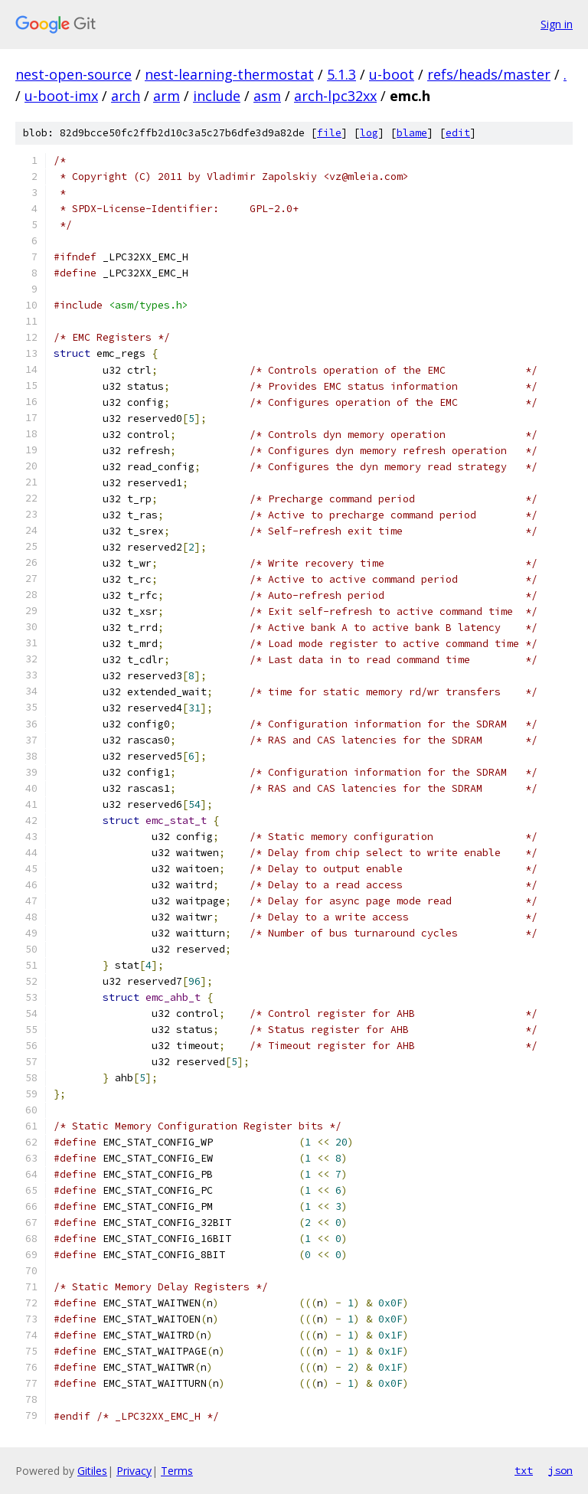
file (329, 132)
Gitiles (92, 1470)
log (369, 132)
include (216, 96)
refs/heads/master (488, 74)
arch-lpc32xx (335, 96)
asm (267, 96)
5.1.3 (341, 74)
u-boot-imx (61, 96)
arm (166, 96)
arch (125, 96)
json (560, 1470)
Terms (177, 1470)
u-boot (391, 74)
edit (458, 132)
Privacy (134, 1470)
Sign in (557, 24)
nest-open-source (73, 74)
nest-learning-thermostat (229, 74)
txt (523, 1470)
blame (412, 132)
